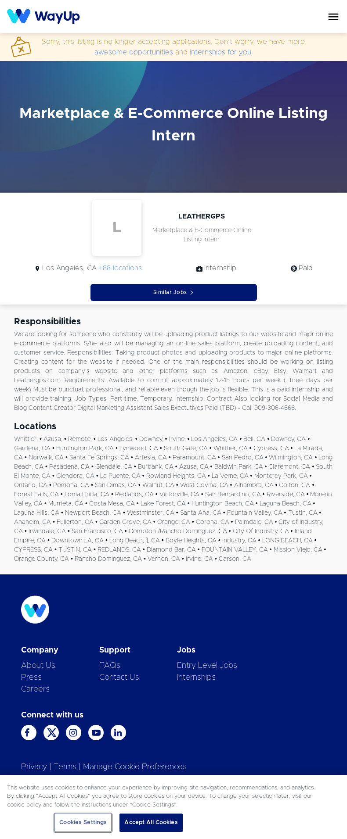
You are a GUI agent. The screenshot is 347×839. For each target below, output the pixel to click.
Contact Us (119, 677)
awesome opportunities (133, 52)
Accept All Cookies (150, 822)
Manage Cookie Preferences (135, 767)
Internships (196, 677)
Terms (65, 767)
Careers (35, 689)
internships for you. (221, 52)
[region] (173, 807)
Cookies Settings (83, 822)
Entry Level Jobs (207, 666)
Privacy (34, 767)
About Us (38, 666)
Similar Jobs (173, 292)
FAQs (109, 666)
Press (31, 677)
